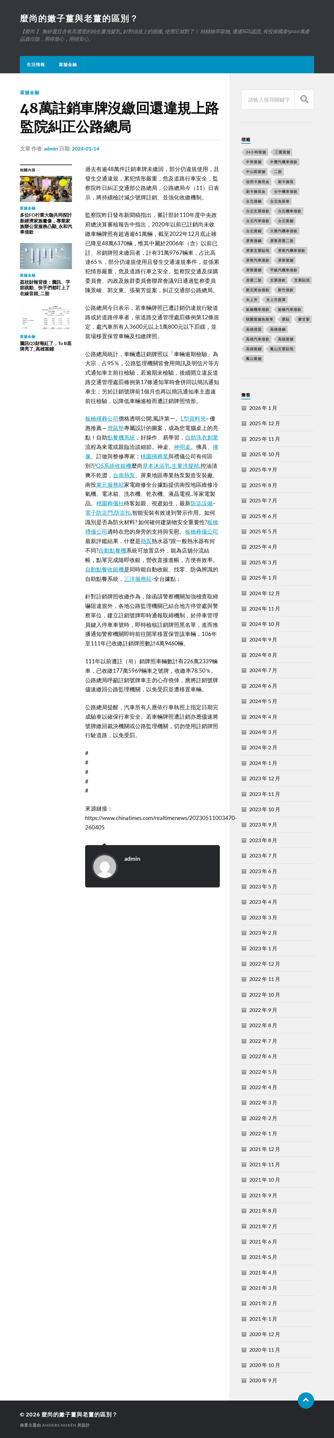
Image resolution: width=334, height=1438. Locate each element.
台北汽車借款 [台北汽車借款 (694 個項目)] (257, 221)
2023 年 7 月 (263, 855)
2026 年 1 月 (263, 408)
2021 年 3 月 (263, 1288)
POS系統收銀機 (112, 465)
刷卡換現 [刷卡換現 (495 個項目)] (286, 182)
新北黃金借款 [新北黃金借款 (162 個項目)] (257, 290)
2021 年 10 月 (264, 1179)
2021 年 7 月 (263, 1226)
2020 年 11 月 (264, 1349)
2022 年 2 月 (263, 1118)
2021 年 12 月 (264, 1149)
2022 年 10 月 (264, 994)
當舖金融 (68, 64)
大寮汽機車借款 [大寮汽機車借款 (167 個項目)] (283, 231)
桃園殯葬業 (154, 456)
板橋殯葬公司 (101, 418)
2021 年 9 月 (263, 1195)
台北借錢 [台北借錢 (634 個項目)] (254, 201)
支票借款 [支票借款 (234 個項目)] (278, 280)
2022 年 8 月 (263, 1025)
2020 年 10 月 (264, 1365)
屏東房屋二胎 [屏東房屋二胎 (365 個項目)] (282, 240)
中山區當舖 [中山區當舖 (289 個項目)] (256, 171)
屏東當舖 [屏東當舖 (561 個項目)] (286, 260)
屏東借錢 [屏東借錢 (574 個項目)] (254, 240)
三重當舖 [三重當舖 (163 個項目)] (282, 152)
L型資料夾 (193, 418)
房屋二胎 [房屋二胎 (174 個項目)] (254, 280)
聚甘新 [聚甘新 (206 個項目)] (304, 319)
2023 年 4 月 (263, 902)
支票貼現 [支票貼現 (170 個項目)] (302, 280)
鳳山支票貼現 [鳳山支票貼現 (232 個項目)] (282, 349)
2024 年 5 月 (263, 701)
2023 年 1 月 (263, 948)
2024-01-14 (85, 148)
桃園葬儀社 (110, 503)
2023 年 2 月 (263, 932)
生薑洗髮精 (185, 465)
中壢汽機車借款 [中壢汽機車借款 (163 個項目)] (283, 162)
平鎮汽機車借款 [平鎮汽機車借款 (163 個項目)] (283, 270)
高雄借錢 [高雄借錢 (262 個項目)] (278, 329)
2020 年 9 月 (263, 1380)
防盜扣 (122, 512)
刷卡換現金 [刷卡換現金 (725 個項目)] (256, 191)
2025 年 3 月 (263, 562)
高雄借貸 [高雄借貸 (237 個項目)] (254, 329)
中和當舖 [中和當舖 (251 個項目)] (254, 162)
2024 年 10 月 (264, 624)
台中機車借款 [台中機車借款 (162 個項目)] (285, 191)
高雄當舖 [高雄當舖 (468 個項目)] (286, 339)
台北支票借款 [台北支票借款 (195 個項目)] (257, 211)
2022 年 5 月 (263, 1072)
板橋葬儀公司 (201, 531)
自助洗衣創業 (201, 437)
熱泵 (146, 541)
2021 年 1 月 (263, 1319)
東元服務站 (110, 484)
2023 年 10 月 (264, 809)
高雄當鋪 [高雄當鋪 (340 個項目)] (254, 349)
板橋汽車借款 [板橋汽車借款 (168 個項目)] (289, 309)
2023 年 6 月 (263, 871)
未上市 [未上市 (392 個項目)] (252, 299)
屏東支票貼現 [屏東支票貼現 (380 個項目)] (257, 250)
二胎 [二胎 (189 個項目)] (278, 171)
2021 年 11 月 (264, 1164)
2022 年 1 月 (263, 1133)
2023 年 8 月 (263, 840)
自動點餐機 (112, 550)
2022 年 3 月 (263, 1102)
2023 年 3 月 (263, 917)
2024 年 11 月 (264, 608)
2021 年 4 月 (263, 1272)
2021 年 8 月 (263, 1210)
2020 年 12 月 (264, 1334)
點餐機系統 (121, 437)
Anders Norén (59, 1425)
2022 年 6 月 (263, 1056)
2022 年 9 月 (263, 1010)
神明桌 (182, 446)
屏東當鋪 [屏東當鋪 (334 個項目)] (254, 270)
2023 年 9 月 (263, 824)
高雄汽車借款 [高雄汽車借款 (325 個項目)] (257, 339)
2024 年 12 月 (264, 593)
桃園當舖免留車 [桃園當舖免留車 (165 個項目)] (259, 319)
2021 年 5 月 (263, 1257)
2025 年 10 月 (264, 454)
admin (51, 148)
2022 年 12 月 (264, 963)
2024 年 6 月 (263, 686)
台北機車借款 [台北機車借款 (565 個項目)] (289, 211)
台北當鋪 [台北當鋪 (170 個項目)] (254, 231)
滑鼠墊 (115, 427)
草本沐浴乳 (156, 465)
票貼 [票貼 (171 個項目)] (286, 319)
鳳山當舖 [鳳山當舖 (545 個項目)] (254, 358)
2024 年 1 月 (263, 763)
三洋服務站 (138, 578)
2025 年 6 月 (263, 516)
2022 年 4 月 (263, 1087)
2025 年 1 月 (263, 577)
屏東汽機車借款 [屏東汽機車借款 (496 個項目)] (291, 250)
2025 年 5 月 (263, 531)
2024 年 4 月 (263, 716)
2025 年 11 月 (264, 439)
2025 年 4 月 (263, 546)
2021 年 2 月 (263, 1303)
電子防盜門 (99, 512)
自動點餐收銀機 (104, 569)
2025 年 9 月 (263, 469)
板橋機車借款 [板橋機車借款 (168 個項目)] (257, 309)
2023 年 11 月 (264, 794)
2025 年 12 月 (264, 423)
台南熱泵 (124, 475)
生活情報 (36, 64)
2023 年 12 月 (264, 778)
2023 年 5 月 (263, 886)
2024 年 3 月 (263, 732)
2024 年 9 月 (263, 639)
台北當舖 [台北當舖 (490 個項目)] (286, 221)
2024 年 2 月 (263, 747)
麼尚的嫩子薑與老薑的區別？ (79, 18)
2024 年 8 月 (263, 655)
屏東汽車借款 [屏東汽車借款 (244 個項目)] (257, 260)
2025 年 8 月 (263, 485)
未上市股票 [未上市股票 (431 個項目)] (276, 299)
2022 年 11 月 (264, 979)
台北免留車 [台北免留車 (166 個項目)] (280, 201)
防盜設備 (201, 503)
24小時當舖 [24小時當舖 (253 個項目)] (256, 152)
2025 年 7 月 (263, 500)
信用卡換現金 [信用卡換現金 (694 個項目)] (257, 182)
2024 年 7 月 (263, 670)
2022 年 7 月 (263, 1041)
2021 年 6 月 (263, 1241)
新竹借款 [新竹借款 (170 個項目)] (286, 290)
